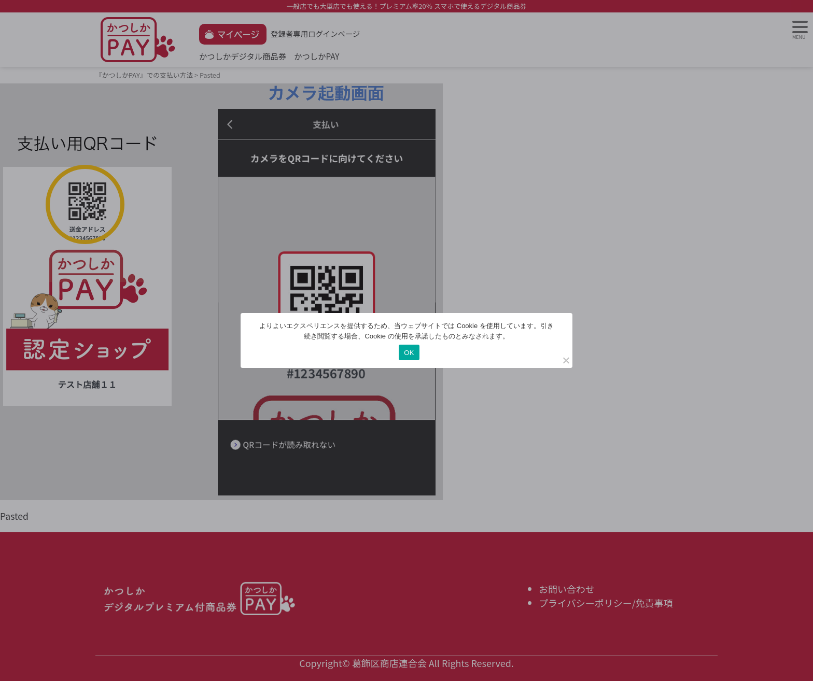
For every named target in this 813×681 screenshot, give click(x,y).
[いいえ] (565, 360)
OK (409, 353)
